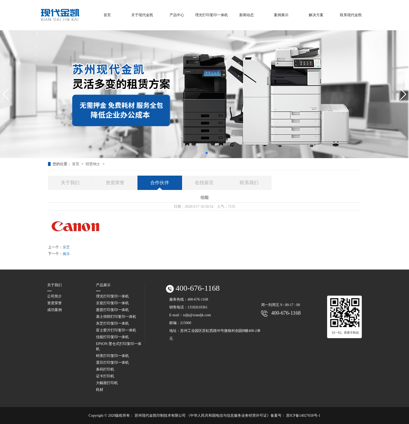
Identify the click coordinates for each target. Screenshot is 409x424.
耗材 (99, 390)
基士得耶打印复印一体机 (116, 317)
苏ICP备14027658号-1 (303, 415)
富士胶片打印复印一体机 (116, 330)
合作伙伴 (159, 182)
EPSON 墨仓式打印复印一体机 (118, 346)
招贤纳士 (93, 164)
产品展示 (103, 285)
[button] (202, 153)
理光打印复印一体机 (112, 296)
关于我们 (70, 182)
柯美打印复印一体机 (112, 356)
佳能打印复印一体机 (112, 337)
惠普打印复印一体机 (112, 310)
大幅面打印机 (107, 383)
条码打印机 (105, 369)
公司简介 (54, 296)
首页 (76, 164)
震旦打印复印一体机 (112, 363)
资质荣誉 (115, 182)
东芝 (66, 247)
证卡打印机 (105, 376)
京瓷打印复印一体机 (112, 303)
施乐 (66, 254)
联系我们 (249, 182)
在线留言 (204, 182)
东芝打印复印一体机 (112, 323)
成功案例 (54, 310)
